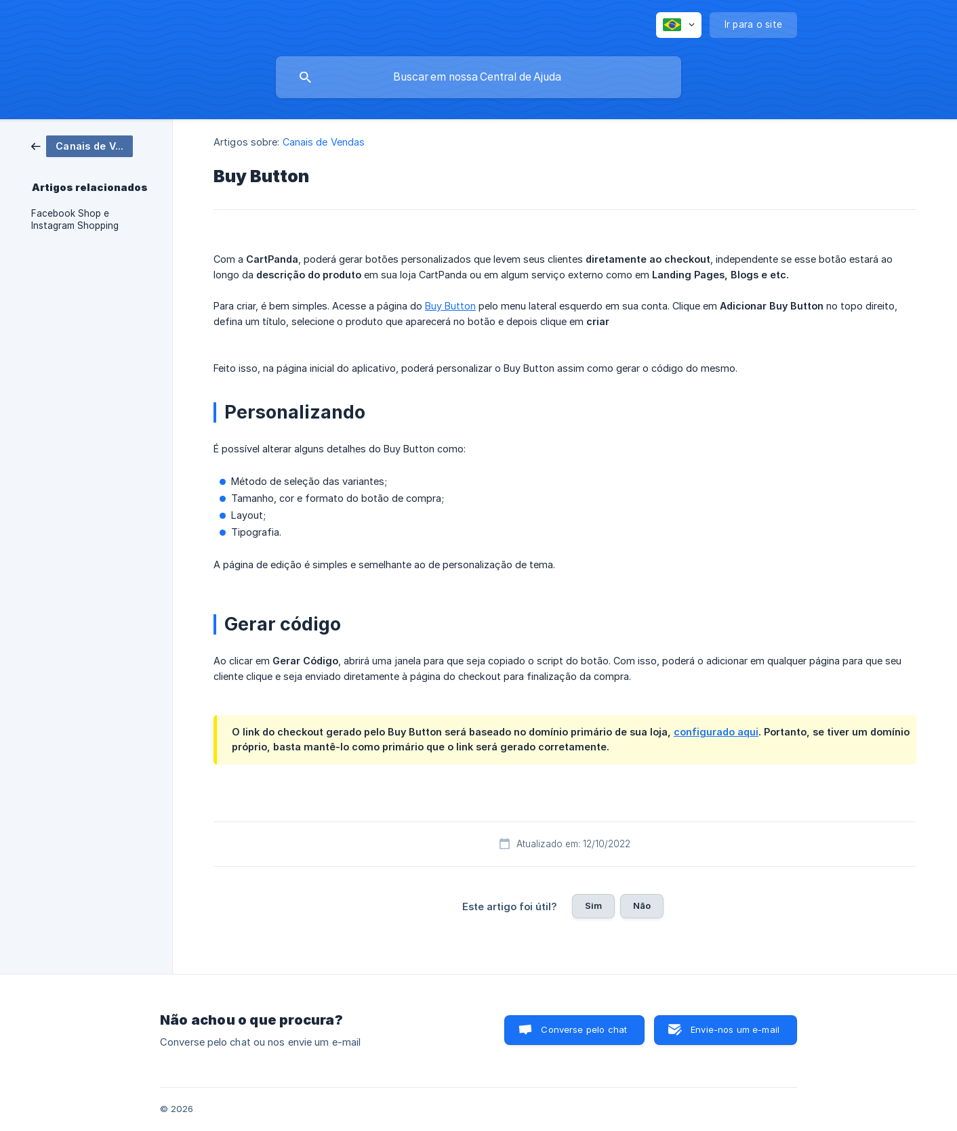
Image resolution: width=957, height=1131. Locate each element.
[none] (678, 25)
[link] (82, 145)
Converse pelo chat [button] (584, 1029)
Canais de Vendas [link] (324, 142)
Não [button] (642, 905)
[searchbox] (478, 77)
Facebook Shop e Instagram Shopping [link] (75, 219)
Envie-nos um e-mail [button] (735, 1029)
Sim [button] (593, 905)
